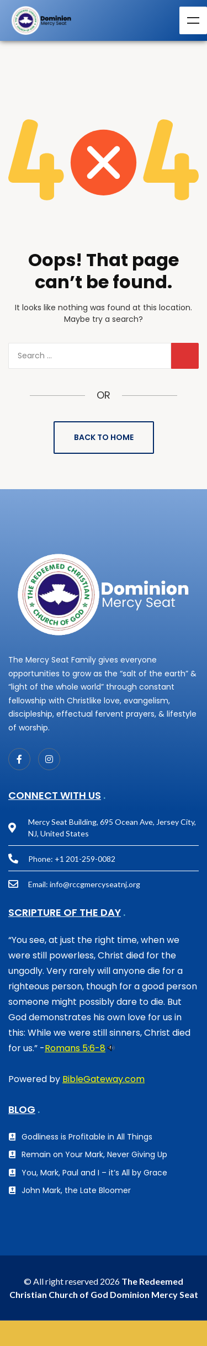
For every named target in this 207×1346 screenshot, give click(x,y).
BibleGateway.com (103, 1079)
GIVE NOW (103, 1333)
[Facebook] (19, 759)
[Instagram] (49, 759)
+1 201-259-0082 (85, 858)
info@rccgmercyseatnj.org (95, 884)
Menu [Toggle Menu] (193, 20)
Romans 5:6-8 (75, 1048)
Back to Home (104, 437)
